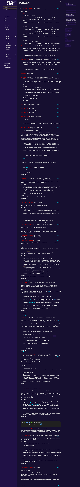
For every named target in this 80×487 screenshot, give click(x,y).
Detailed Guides (7, 22)
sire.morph (8, 42)
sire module (7, 25)
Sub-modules (7, 27)
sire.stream (8, 49)
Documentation (6, 24)
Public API (8, 44)
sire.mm (7, 38)
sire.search (8, 47)
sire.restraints (8, 45)
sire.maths (7, 36)
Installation (6, 15)
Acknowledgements (7, 67)
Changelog (6, 65)
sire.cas (7, 31)
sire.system (8, 51)
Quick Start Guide (7, 16)
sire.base (7, 29)
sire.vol (7, 56)
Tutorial (5, 18)
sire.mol (7, 40)
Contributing (6, 60)
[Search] (10, 7)
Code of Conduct (7, 63)
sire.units (7, 53)
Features (5, 13)
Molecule (24, 158)
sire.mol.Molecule (26, 176)
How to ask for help (7, 58)
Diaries (5, 20)
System (39, 388)
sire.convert (8, 33)
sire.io (7, 34)
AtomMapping (26, 280)
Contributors (6, 62)
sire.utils (7, 54)
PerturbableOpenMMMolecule (30, 102)
